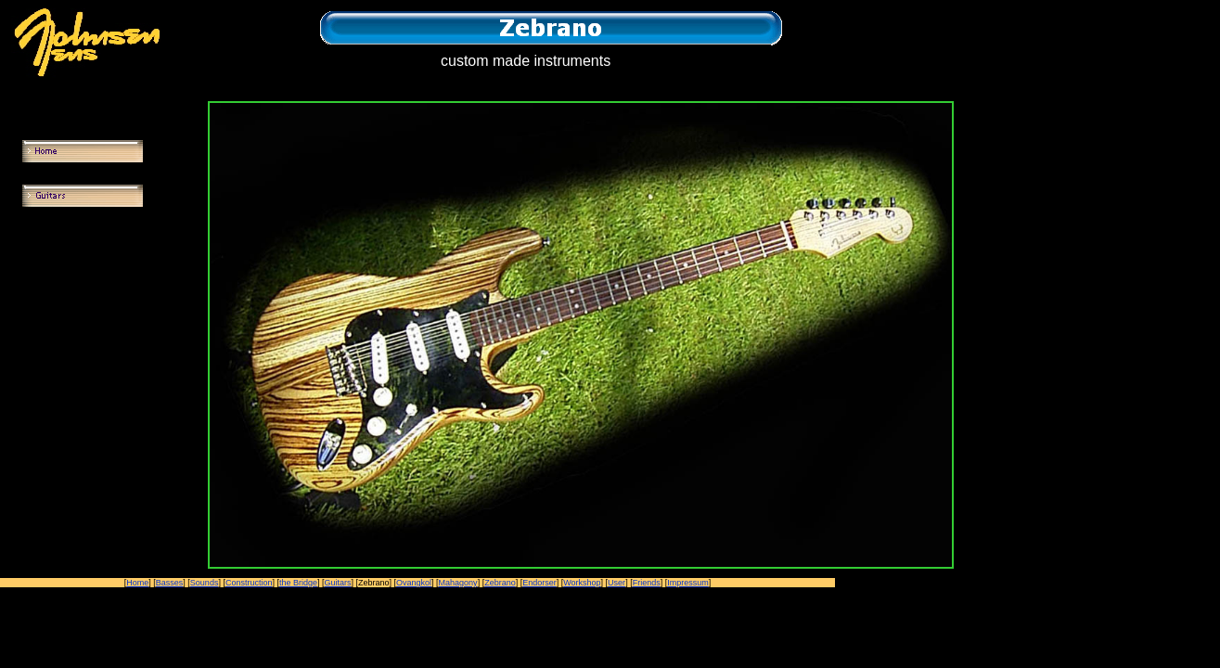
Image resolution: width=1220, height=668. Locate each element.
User (616, 582)
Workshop (581, 582)
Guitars (338, 582)
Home (137, 582)
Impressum (688, 582)
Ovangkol (413, 582)
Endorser (539, 582)
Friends (647, 582)
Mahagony (458, 582)
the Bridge (298, 582)
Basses (170, 582)
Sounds (204, 582)
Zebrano (500, 582)
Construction (249, 582)
